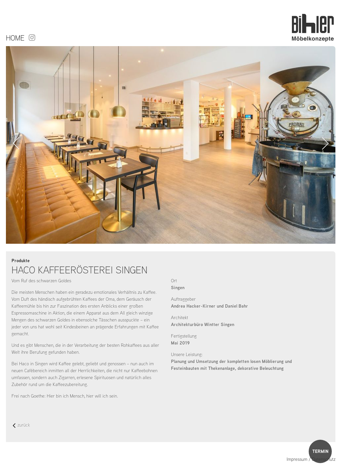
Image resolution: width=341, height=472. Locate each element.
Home (15, 38)
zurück (21, 425)
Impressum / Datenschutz (311, 459)
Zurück (16, 143)
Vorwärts (325, 143)
